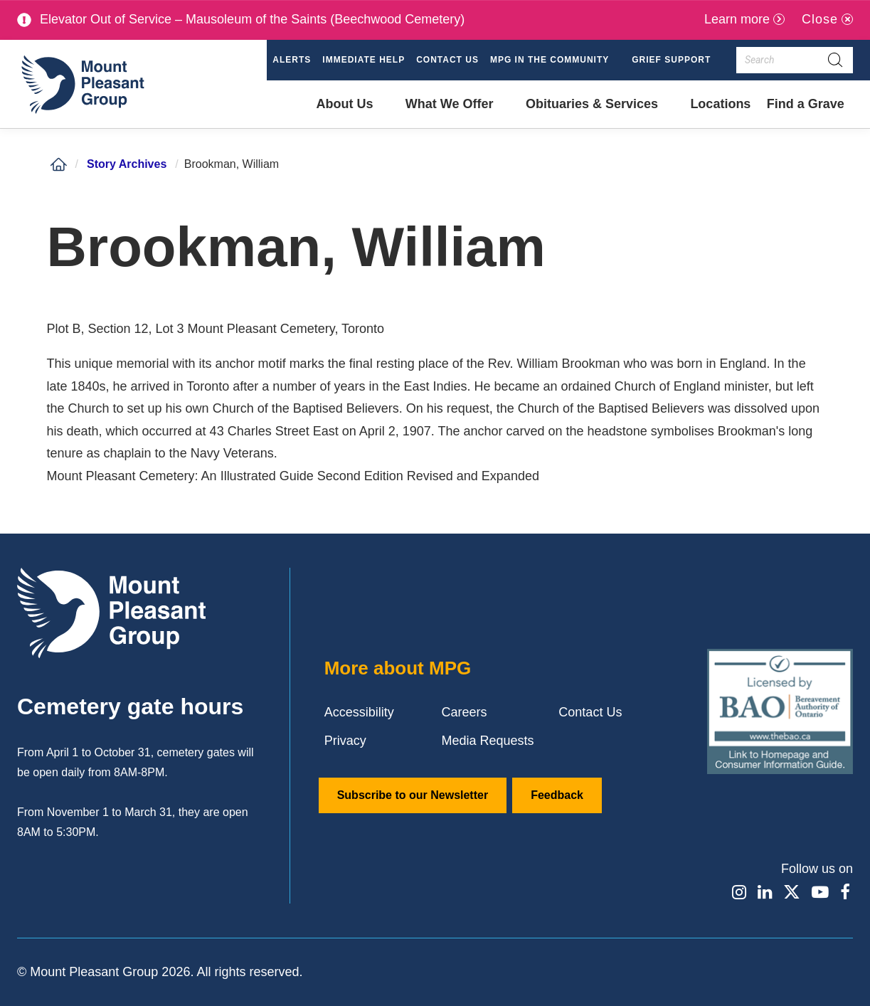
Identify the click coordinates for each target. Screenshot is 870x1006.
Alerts (291, 60)
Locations (720, 104)
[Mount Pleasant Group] (81, 84)
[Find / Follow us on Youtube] (820, 892)
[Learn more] (744, 19)
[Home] (58, 164)
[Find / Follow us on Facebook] (845, 892)
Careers (464, 712)
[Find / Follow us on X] (791, 892)
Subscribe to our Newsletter (413, 795)
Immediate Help (363, 60)
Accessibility (359, 712)
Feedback (557, 795)
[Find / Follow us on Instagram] (738, 892)
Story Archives (126, 164)
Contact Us (447, 60)
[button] (555, 60)
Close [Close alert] (820, 19)
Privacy (345, 741)
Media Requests (488, 741)
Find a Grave (805, 112)
